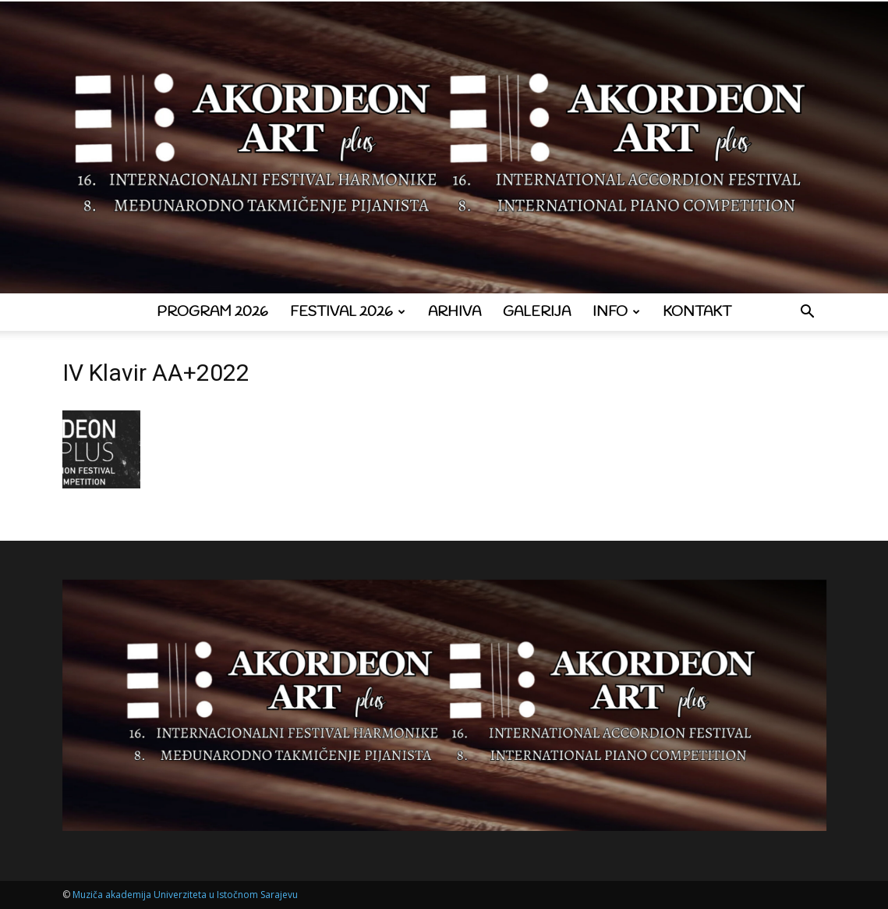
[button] (807, 313)
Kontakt (697, 312)
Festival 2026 (347, 312)
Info (616, 312)
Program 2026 (212, 312)
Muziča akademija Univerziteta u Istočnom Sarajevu (185, 894)
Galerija (537, 312)
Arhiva (454, 312)
